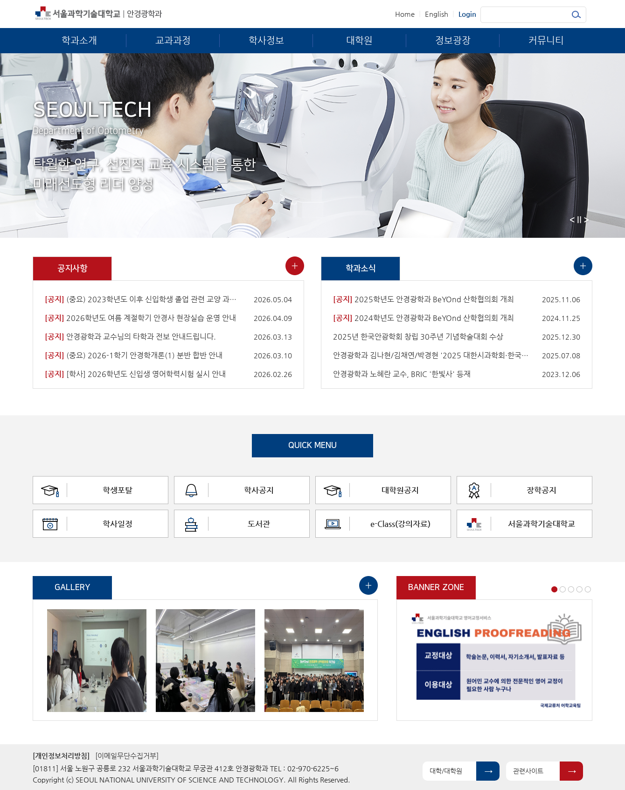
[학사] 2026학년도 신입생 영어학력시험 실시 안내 (135, 374)
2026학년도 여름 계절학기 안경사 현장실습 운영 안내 (140, 317)
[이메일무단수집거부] (127, 756)
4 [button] (579, 589)
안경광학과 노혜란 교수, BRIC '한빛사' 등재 (402, 374)
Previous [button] (572, 220)
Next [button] (586, 220)
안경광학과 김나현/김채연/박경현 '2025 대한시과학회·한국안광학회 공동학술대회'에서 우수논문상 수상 (431, 355)
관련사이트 (528, 771)
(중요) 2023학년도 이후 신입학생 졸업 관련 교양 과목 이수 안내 (143, 299)
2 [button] (562, 589)
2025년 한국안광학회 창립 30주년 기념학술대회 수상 (418, 336)
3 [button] (571, 589)
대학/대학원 (446, 771)
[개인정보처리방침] (61, 756)
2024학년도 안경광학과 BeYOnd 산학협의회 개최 (423, 317)
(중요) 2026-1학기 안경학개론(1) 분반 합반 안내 (133, 355)
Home (405, 14)
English (436, 14)
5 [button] (587, 589)
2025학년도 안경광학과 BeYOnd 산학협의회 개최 (423, 299)
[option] (96, 660)
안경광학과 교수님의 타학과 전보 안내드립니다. (130, 336)
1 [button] (554, 589)
